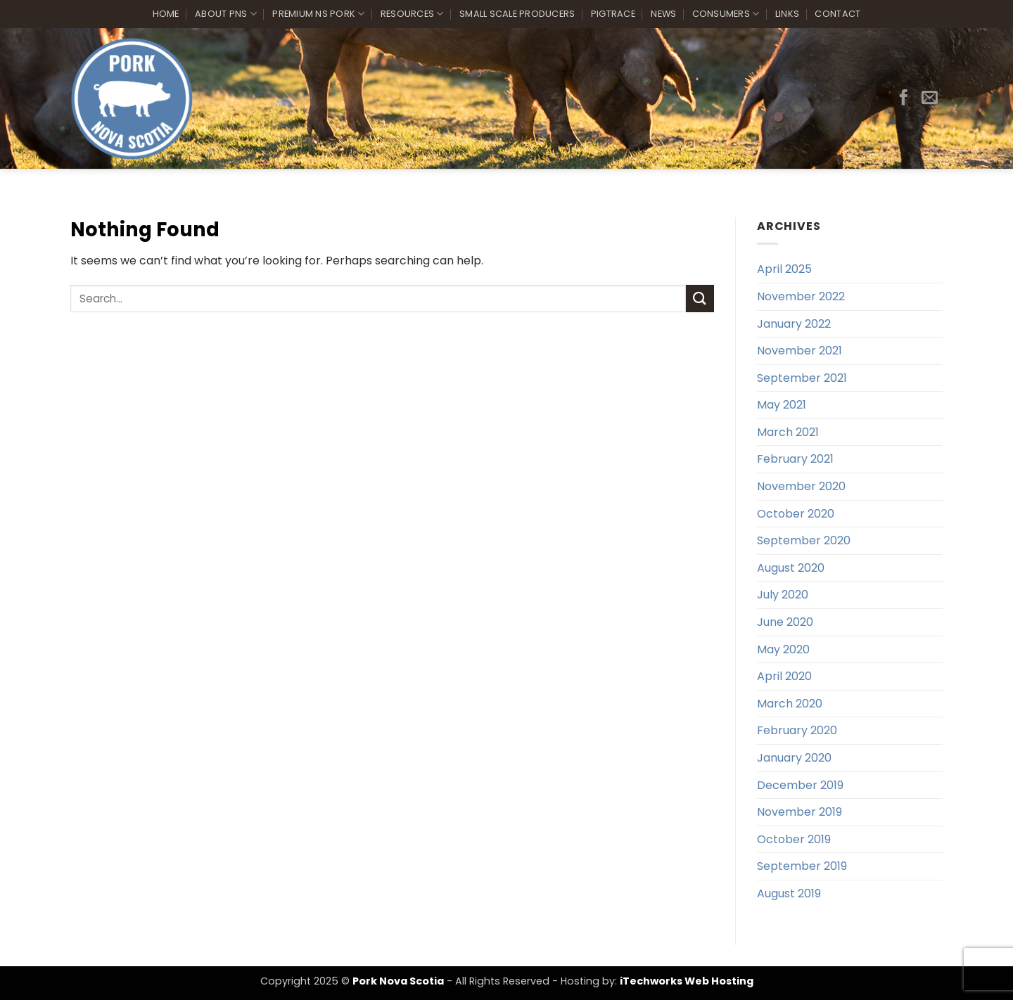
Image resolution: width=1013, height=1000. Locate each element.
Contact (837, 14)
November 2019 (799, 812)
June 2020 (785, 622)
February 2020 (797, 730)
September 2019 (802, 866)
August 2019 (789, 893)
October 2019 (794, 839)
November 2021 (799, 350)
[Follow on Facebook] (904, 98)
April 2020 (784, 676)
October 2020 (795, 514)
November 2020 (801, 486)
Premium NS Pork (318, 13)
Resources (412, 13)
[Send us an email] (930, 98)
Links (787, 14)
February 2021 (795, 459)
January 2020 (794, 758)
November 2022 (801, 296)
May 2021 (781, 405)
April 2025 (784, 269)
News (663, 14)
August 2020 (790, 568)
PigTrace (613, 14)
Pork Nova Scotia (398, 981)
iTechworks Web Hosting (686, 981)
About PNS (226, 13)
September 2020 (803, 540)
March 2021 (788, 432)
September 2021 (802, 378)
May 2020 (783, 649)
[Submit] (700, 298)
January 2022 (794, 324)
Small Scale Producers (517, 14)
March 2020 (789, 703)
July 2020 (782, 594)
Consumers (726, 13)
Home (166, 14)
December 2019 (800, 785)
